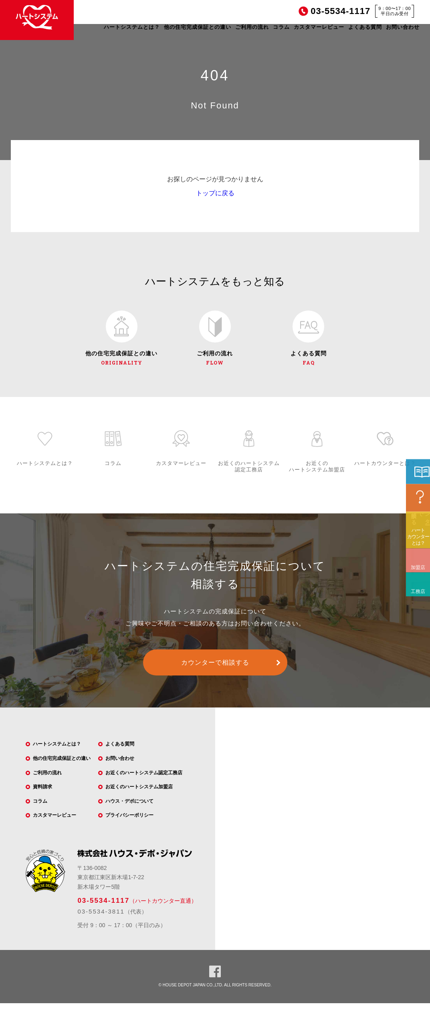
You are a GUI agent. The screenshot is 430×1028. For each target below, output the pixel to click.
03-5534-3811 (101, 935)
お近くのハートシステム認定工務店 (153, 782)
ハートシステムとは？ (132, 27)
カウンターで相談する (215, 668)
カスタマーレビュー (319, 27)
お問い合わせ (403, 27)
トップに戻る (215, 193)
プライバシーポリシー (136, 829)
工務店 (415, 638)
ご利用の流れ (252, 27)
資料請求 (47, 808)
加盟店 (415, 614)
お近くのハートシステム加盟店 (147, 798)
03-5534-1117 (103, 925)
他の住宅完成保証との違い (197, 27)
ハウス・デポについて (136, 813)
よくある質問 (365, 27)
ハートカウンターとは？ (418, 590)
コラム (281, 27)
